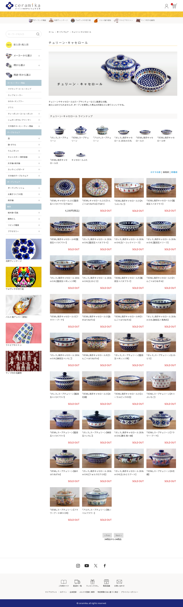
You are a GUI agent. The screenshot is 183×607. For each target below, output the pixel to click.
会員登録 (73, 592)
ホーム (51, 32)
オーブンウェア (63, 32)
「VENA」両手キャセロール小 (145, 132)
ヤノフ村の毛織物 (145, 20)
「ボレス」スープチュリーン (59, 132)
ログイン (63, 592)
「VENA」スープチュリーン (80, 132)
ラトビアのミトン (123, 20)
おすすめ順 (155, 172)
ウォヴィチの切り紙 (81, 20)
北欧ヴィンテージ (58, 20)
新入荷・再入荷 (17, 45)
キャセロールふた (80, 153)
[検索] (37, 34)
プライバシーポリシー (129, 592)
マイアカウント (51, 592)
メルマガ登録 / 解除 (87, 592)
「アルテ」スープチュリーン (102, 132)
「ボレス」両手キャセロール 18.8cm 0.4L (123, 132)
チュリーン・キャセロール (81, 32)
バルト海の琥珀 (102, 20)
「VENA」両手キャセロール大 (59, 154)
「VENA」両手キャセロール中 (166, 132)
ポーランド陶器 (37, 20)
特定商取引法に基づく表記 (108, 592)
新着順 (174, 172)
